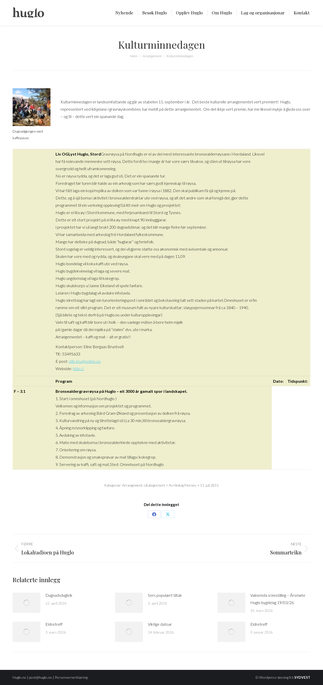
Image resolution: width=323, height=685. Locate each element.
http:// (78, 368)
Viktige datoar (160, 624)
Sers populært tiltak (165, 595)
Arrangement (132, 485)
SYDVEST (302, 677)
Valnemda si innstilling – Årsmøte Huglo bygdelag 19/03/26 (277, 599)
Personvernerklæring (71, 677)
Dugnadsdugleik (58, 595)
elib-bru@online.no (85, 361)
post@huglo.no (40, 677)
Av (182, 485)
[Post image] (26, 603)
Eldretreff (54, 624)
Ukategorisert (154, 485)
